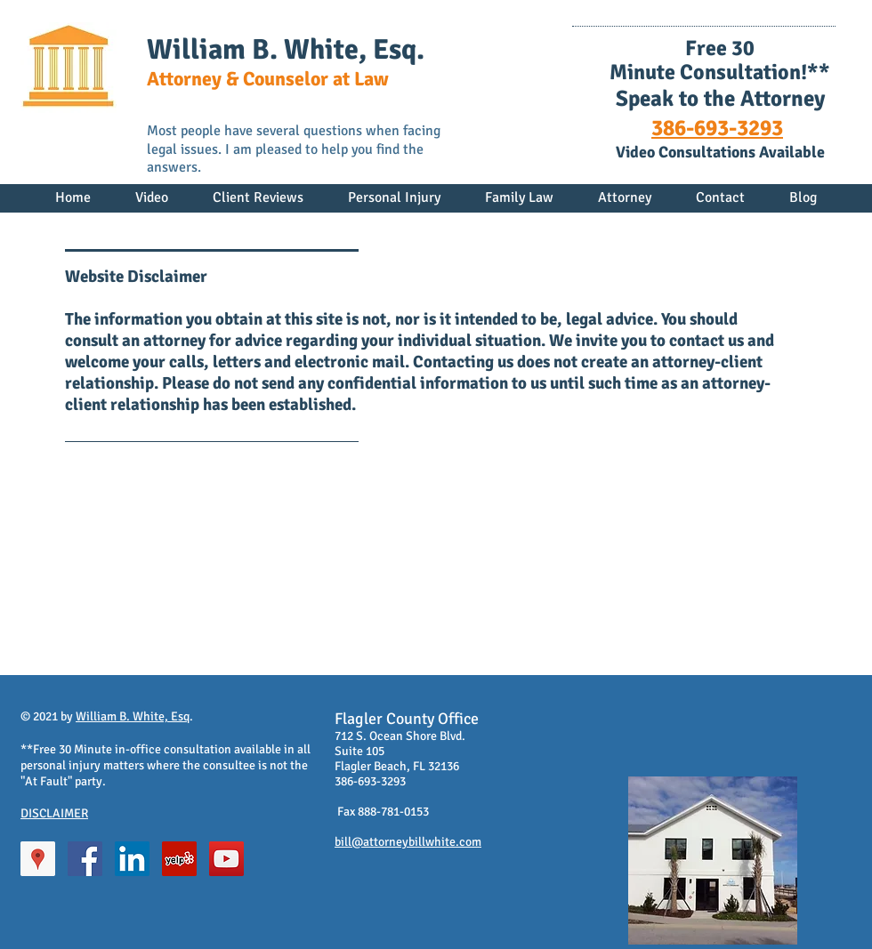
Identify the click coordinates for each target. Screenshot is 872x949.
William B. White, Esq (133, 716)
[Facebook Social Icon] (85, 858)
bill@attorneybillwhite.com (408, 841)
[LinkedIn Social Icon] (132, 858)
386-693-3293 (717, 127)
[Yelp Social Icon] (179, 858)
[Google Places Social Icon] (37, 858)
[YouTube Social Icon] (226, 858)
